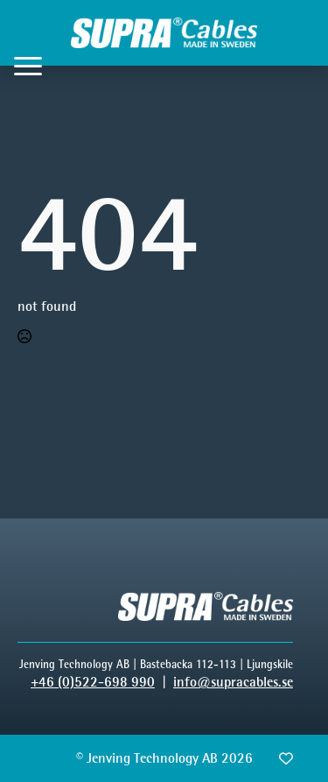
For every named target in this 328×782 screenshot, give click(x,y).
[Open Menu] (28, 66)
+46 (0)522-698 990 (93, 681)
